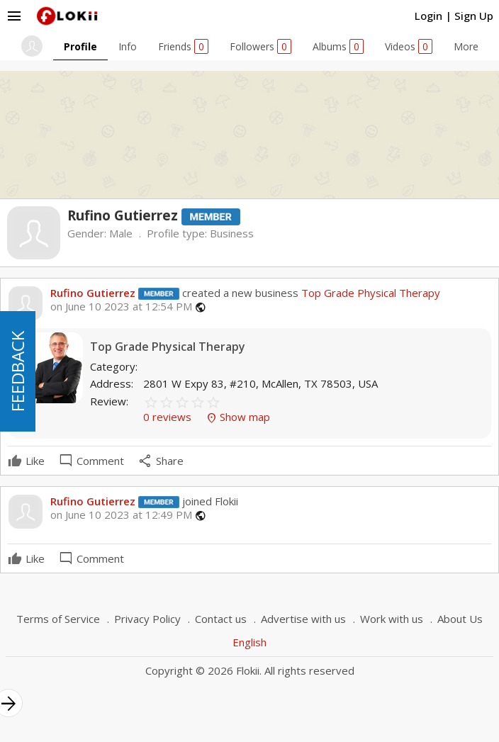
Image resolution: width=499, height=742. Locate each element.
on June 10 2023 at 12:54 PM (121, 306)
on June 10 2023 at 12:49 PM (121, 515)
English (249, 642)
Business (232, 233)
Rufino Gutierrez (92, 293)
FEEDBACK (17, 371)
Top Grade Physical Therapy (369, 293)
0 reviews (168, 417)
